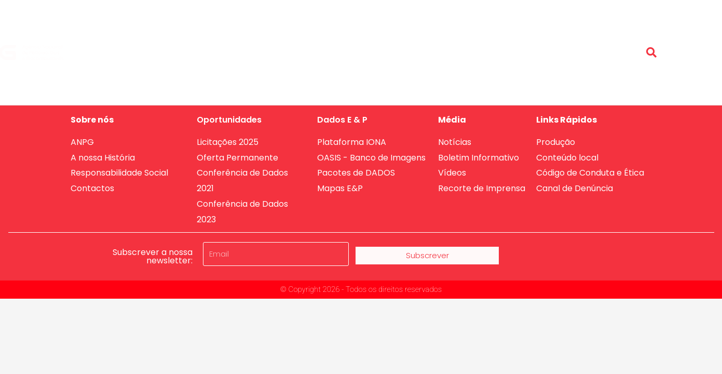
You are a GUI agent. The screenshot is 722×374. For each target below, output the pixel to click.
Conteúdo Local (596, 44)
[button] (651, 52)
